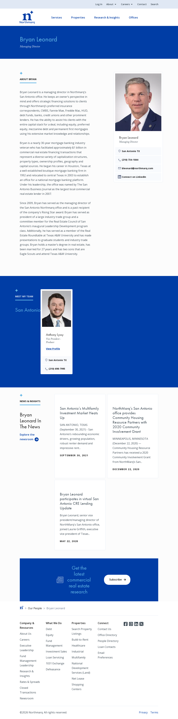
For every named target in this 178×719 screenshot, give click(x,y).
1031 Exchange (55, 663)
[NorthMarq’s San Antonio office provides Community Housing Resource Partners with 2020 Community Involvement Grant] (132, 436)
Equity (49, 635)
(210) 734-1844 (130, 159)
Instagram (131, 624)
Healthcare (78, 646)
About (109, 4)
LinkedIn (136, 624)
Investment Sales (56, 651)
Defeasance (53, 669)
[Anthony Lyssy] (56, 331)
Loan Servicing (55, 657)
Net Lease (78, 679)
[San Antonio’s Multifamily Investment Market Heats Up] (80, 429)
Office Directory (107, 635)
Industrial (78, 651)
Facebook (126, 624)
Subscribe (115, 580)
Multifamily (79, 657)
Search (154, 4)
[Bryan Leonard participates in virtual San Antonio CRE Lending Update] (80, 515)
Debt (49, 629)
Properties (78, 17)
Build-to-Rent (80, 640)
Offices (133, 17)
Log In (98, 4)
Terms (154, 712)
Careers (125, 4)
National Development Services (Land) (81, 668)
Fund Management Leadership (28, 660)
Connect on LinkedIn (134, 176)
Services (56, 17)
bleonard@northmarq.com (137, 168)
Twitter (141, 624)
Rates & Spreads (30, 682)
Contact (142, 4)
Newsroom (26, 698)
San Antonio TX (131, 151)
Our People (35, 608)
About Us (25, 634)
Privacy (143, 712)
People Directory (108, 641)
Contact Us (104, 629)
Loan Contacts (107, 647)
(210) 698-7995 (57, 368)
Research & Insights (107, 17)
